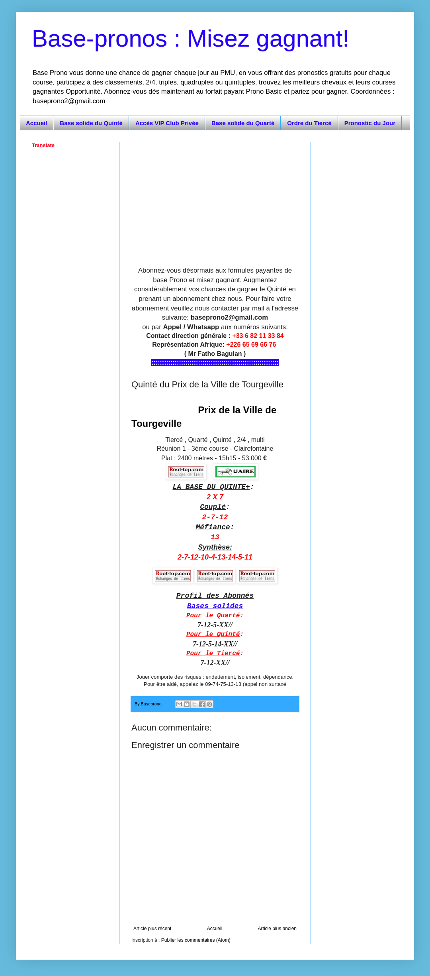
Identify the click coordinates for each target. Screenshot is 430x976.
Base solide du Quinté (91, 123)
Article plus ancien (277, 928)
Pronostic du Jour (369, 123)
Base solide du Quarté (242, 123)
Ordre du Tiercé (309, 123)
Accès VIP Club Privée (167, 123)
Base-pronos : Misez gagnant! (190, 38)
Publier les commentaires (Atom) (196, 940)
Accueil (36, 123)
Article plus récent (152, 928)
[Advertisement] (215, 198)
